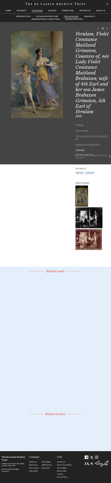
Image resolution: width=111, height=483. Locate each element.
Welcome (33, 462)
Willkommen (47, 465)
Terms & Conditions (64, 465)
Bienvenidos (34, 468)
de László (21, 10)
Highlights (89, 16)
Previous (98, 28)
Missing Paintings (74, 19)
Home (8, 10)
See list (103, 28)
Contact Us (61, 462)
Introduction (23, 16)
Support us (84, 10)
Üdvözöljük (46, 462)
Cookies (60, 474)
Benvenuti (46, 468)
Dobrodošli (33, 471)
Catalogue (37, 10)
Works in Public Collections (45, 19)
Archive (52, 10)
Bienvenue (33, 465)
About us (100, 10)
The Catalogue (71, 16)
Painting (79, 173)
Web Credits (62, 471)
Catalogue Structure (47, 16)
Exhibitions (68, 10)
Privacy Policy (62, 477)
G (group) (90, 173)
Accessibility (62, 468)
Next (107, 28)
